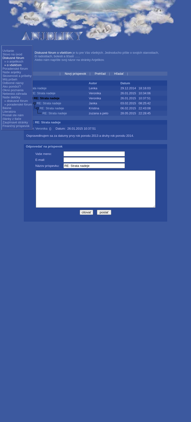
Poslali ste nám (13, 115)
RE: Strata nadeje (43, 93)
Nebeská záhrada (15, 93)
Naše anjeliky (12, 72)
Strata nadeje (37, 88)
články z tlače (12, 119)
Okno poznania (13, 90)
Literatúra (9, 111)
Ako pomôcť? (12, 86)
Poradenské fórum (15, 68)
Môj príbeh (10, 79)
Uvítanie (8, 51)
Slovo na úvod (12, 54)
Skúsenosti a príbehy (17, 76)
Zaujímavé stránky (15, 122)
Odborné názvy (13, 83)
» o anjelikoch (13, 61)
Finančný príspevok (16, 126)
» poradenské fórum (18, 104)
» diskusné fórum (16, 101)
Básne (7, 108)
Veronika (41, 128)
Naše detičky (11, 97)
